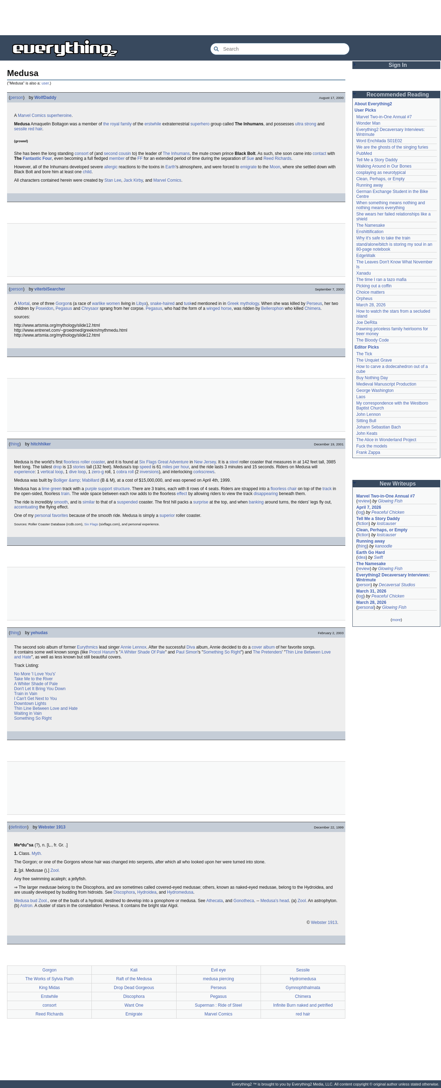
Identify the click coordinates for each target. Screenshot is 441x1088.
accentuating (26, 507)
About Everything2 (373, 103)
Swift (378, 557)
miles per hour (175, 466)
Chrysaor (90, 308)
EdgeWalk (365, 255)
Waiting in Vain (28, 713)
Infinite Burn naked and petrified (303, 1005)
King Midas (49, 987)
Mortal (24, 303)
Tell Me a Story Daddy (376, 159)
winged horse (218, 308)
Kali (134, 970)
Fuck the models (371, 446)
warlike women (106, 303)
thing (14, 444)
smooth (61, 502)
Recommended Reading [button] (397, 95)
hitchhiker (41, 444)
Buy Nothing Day (372, 377)
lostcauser (386, 523)
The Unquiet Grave (374, 360)
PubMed (364, 153)
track (327, 488)
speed (145, 466)
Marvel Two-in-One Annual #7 (384, 116)
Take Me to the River (33, 678)
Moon (275, 166)
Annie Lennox (133, 647)
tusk (188, 303)
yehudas (39, 632)
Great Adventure (173, 461)
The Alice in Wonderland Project (386, 439)
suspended (127, 502)
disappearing (266, 493)
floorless (71, 461)
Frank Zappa (368, 452)
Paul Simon (186, 652)
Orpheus (364, 298)
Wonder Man (368, 123)
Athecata (214, 900)
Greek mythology (243, 303)
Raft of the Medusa (134, 978)
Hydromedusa (180, 892)
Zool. (55, 870)
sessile (20, 128)
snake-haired (162, 303)
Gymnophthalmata (303, 987)
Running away (369, 185)
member (116, 158)
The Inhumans (176, 153)
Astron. (26, 905)
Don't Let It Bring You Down (39, 688)
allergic (110, 166)
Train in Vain (25, 693)
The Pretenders (267, 652)
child (87, 171)
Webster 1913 (51, 827)
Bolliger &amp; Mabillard (76, 480)
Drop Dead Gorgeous (134, 987)
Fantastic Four (37, 158)
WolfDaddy (45, 97)
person (16, 97)
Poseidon (44, 308)
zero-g (98, 471)
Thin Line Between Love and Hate (46, 708)
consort (81, 153)
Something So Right (222, 652)
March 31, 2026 (371, 591)
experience (24, 471)
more (396, 620)
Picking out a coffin (374, 285)
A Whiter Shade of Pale (36, 683)
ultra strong (305, 123)
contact (319, 153)
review (364, 501)
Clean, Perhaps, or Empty (380, 178)
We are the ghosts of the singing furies (392, 147)
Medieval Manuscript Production (386, 384)
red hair (35, 128)
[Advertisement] (220, 17)
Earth (170, 166)
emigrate (248, 166)
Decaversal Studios (397, 584)
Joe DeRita (366, 322)
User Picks (365, 110)
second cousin (117, 153)
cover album (263, 647)
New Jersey (205, 461)
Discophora (124, 892)
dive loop (77, 471)
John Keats (366, 433)
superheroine (59, 115)
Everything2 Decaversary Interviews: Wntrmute (393, 577)
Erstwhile (49, 996)
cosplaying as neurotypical (381, 172)
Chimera (312, 308)
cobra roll (125, 471)
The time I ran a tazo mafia (381, 279)
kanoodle (383, 546)
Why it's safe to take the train (383, 238)
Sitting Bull (366, 420)
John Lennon (368, 414)
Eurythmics (87, 647)
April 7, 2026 (368, 507)
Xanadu (363, 273)
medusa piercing (218, 978)
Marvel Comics (32, 115)
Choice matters (370, 292)
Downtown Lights (30, 703)
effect (182, 493)
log (360, 512)
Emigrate (134, 1014)
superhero (200, 123)
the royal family (117, 123)
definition (18, 827)
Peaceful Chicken (387, 512)
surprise (200, 502)
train (65, 493)
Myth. (37, 853)
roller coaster (93, 461)
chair (292, 488)
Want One (133, 1005)
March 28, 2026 (370, 304)
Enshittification (369, 231)
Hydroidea (146, 892)
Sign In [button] (398, 65)
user (45, 83)
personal (366, 607)
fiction (363, 523)
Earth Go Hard (370, 552)
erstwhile (153, 123)
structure (121, 488)
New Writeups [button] (398, 484)
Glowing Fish (390, 501)
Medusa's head (275, 900)
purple (91, 488)
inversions (149, 471)
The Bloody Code (372, 340)
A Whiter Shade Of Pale (143, 652)
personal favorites (51, 515)
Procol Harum (102, 652)
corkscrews (204, 471)
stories (79, 466)
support (105, 488)
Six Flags (147, 461)
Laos (360, 396)
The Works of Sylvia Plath (49, 978)
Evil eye (218, 970)
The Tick (364, 353)
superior (167, 515)
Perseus (314, 303)
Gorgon (63, 303)
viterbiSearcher (49, 289)
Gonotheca (244, 900)
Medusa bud (25, 900)
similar (89, 502)
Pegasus (64, 308)
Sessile (303, 970)
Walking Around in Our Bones (383, 166)
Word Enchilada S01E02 (379, 140)
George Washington (375, 390)
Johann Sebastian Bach (378, 427)
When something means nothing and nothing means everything (390, 205)
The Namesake (370, 225)
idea (362, 557)
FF (140, 158)
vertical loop (51, 471)
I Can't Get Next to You (35, 698)
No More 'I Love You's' (35, 673)
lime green (52, 488)
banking (256, 502)
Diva (190, 647)
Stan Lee (112, 180)
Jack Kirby (133, 180)
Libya (141, 303)
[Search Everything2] (280, 49)
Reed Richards (277, 158)
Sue (250, 158)
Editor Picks (366, 347)
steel (233, 461)
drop (57, 466)
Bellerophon (272, 308)
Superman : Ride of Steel (218, 1005)
